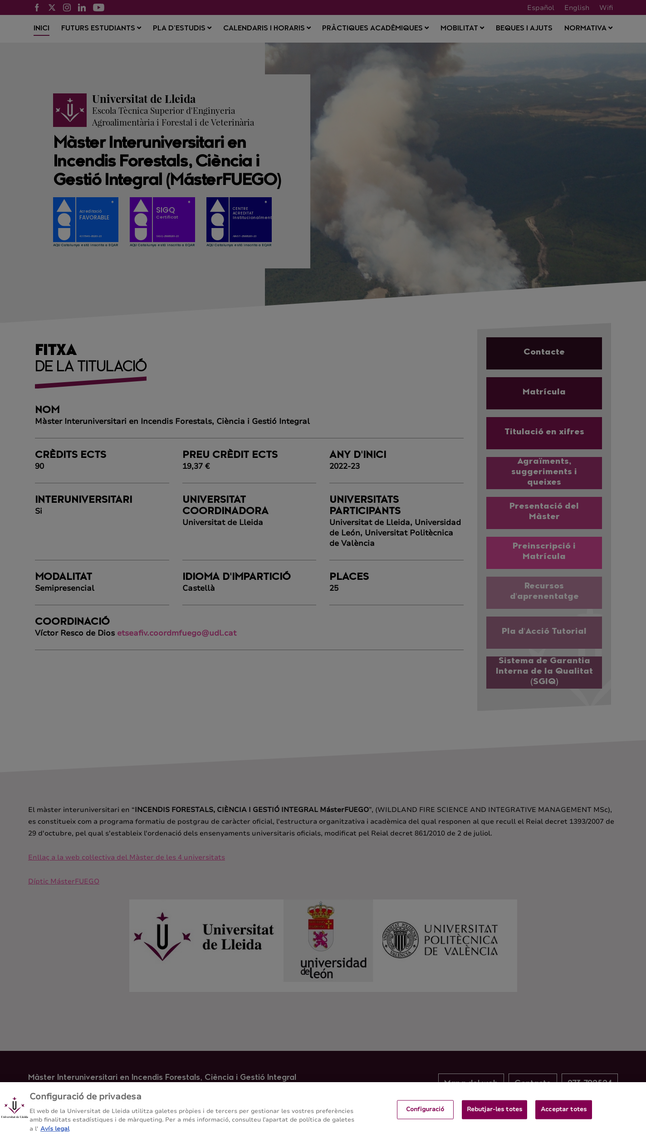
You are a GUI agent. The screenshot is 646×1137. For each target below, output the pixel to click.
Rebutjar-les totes (494, 1116)
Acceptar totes (564, 1116)
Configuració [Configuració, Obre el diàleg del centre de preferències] (425, 1116)
